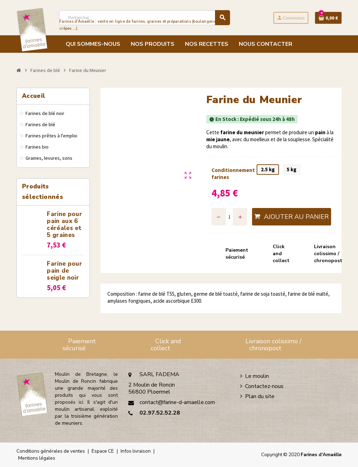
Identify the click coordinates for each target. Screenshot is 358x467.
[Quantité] (229, 216)
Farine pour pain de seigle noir (64, 271)
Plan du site (259, 396)
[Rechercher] (144, 17)
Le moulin (257, 376)
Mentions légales (36, 458)
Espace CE (103, 451)
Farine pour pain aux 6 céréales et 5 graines (64, 224)
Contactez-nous (264, 386)
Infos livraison (136, 451)
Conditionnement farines (231, 173)
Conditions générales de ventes (50, 451)
